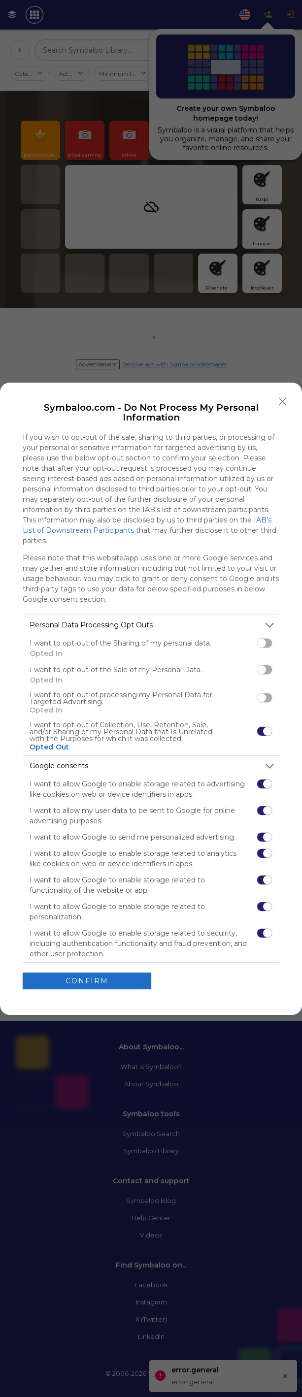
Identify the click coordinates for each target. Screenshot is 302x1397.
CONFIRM (87, 980)
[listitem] (151, 625)
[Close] (282, 401)
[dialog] (151, 699)
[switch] (264, 643)
